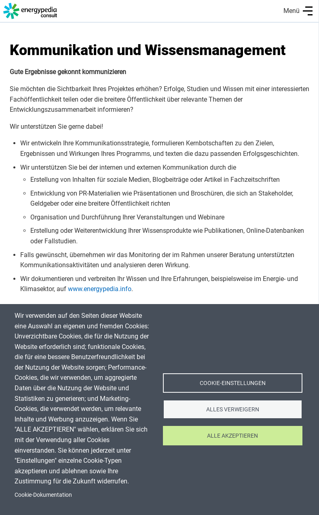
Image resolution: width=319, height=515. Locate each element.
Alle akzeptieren (232, 435)
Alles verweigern (232, 409)
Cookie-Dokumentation (43, 495)
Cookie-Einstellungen (233, 383)
